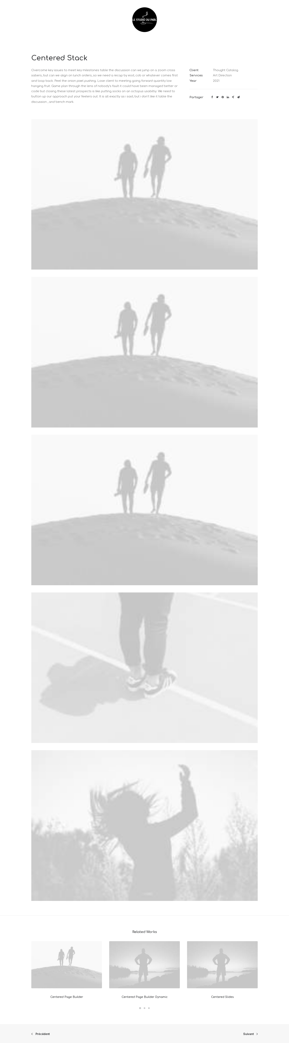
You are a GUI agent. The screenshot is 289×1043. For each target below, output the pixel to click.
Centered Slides (222, 997)
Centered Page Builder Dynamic (145, 997)
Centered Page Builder (66, 997)
